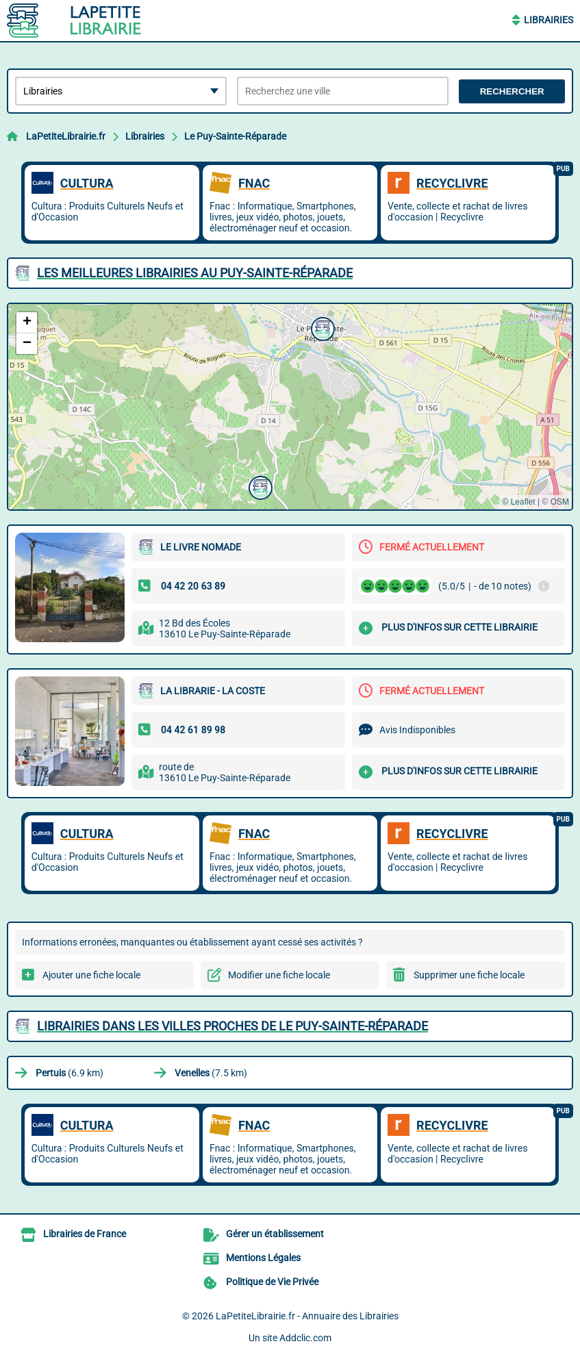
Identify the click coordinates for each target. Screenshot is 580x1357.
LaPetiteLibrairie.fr (65, 136)
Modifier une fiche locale (279, 974)
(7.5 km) (211, 1072)
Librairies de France (84, 1233)
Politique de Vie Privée (272, 1281)
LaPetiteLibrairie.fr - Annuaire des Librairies (307, 1315)
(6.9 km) (69, 1072)
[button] (321, 327)
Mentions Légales (263, 1257)
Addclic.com (305, 1337)
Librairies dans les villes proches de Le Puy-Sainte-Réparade (232, 1026)
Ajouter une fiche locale (91, 974)
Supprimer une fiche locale (469, 974)
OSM (560, 502)
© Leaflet (518, 502)
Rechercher (512, 91)
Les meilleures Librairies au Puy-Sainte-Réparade (195, 273)
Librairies (548, 19)
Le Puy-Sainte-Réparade (235, 136)
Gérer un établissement (275, 1233)
